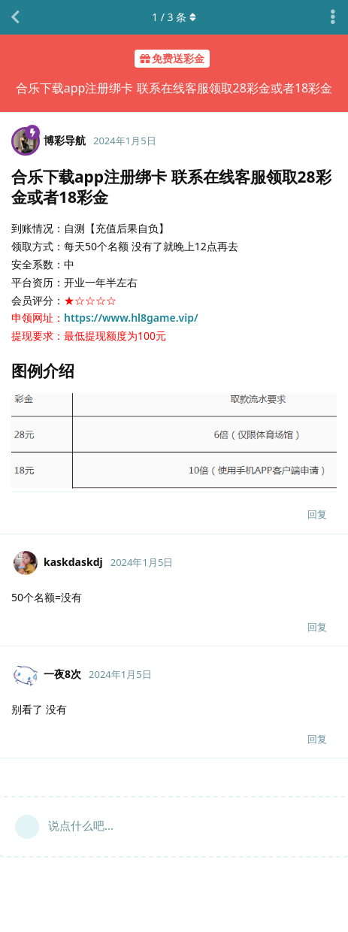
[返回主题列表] (15, 17)
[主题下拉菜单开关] (333, 17)
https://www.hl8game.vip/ (131, 317)
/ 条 (174, 17)
